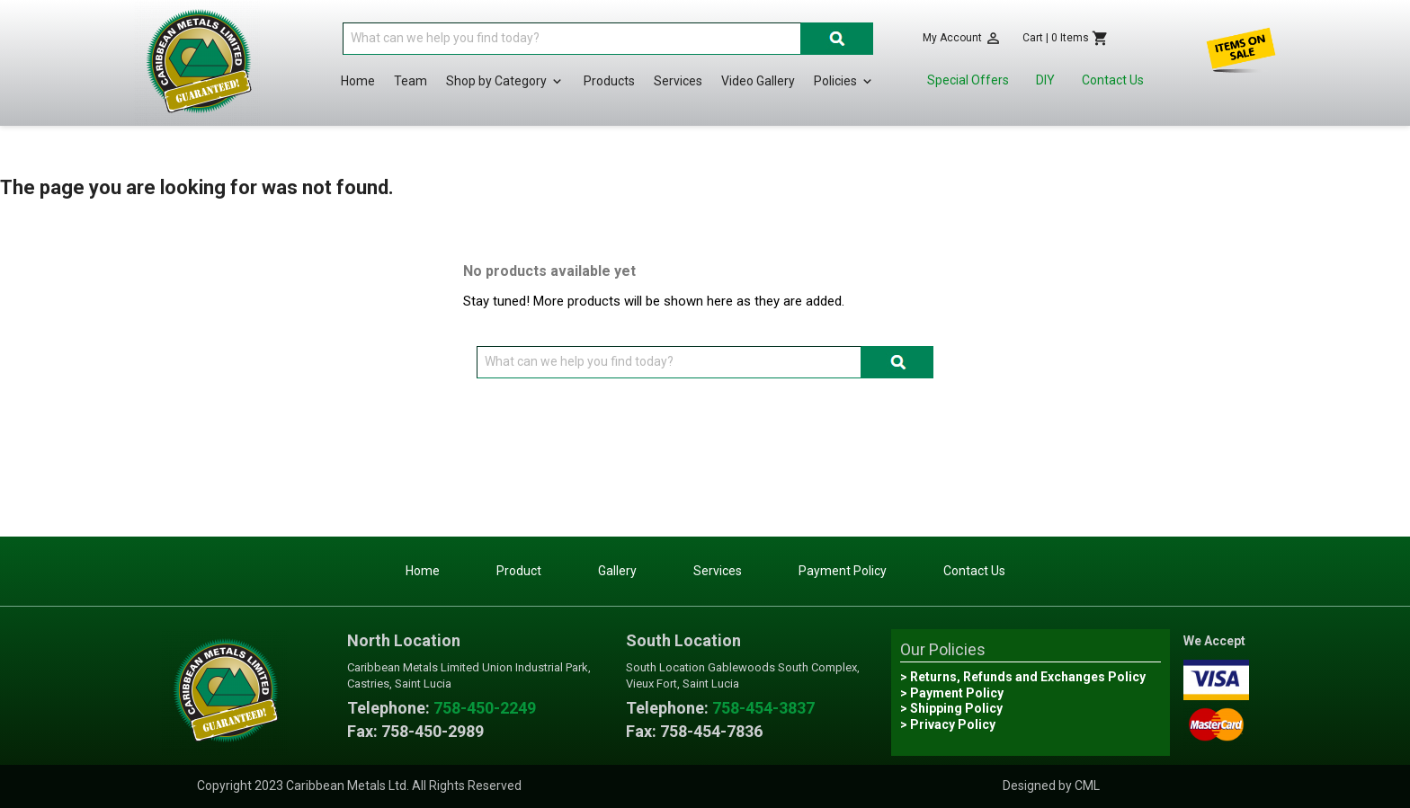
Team (410, 81)
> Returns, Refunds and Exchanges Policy (1023, 677)
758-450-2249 (484, 707)
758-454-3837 (763, 707)
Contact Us (1113, 80)
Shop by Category (505, 82)
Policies (844, 82)
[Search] (572, 38)
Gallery (617, 571)
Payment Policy (843, 571)
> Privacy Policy (947, 724)
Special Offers (968, 80)
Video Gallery (758, 81)
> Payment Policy (952, 693)
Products (609, 81)
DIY (1045, 80)
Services (678, 81)
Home (358, 81)
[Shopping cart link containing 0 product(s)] (1065, 38)
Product (518, 571)
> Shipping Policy (951, 708)
